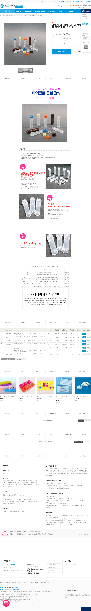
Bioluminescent (85, 31)
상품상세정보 (8, 78)
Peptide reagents (85, 33)
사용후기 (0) (53, 78)
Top (86, 608)
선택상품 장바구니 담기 (7, 359)
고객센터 (8, 582)
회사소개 (2, 582)
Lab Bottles (28, 11)
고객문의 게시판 (52, 564)
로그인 (43, 1)
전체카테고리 (8, 11)
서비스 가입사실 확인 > (70, 600)
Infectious (84, 26)
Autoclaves (51, 11)
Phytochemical (84, 16)
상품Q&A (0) (68, 78)
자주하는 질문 (51, 567)
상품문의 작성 (78, 441)
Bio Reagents (69, 11)
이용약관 (20, 582)
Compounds (84, 28)
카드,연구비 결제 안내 (77, 1)
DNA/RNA (84, 35)
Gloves (60, 11)
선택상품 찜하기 (21, 359)
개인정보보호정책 (28, 582)
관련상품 (38, 78)
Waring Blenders (40, 11)
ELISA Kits (84, 20)
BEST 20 (19, 11)
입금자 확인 (51, 573)
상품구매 (23, 78)
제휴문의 (37, 582)
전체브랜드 (84, 14)
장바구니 (60, 1)
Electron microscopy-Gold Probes (86, 38)
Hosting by (34, 604)
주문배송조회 (68, 1)
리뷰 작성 (80, 420)
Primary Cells (84, 18)
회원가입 (48, 1)
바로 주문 (61, 51)
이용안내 (14, 582)
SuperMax (65, 41)
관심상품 (81, 51)
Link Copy (40, 15)
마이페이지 (54, 1)
